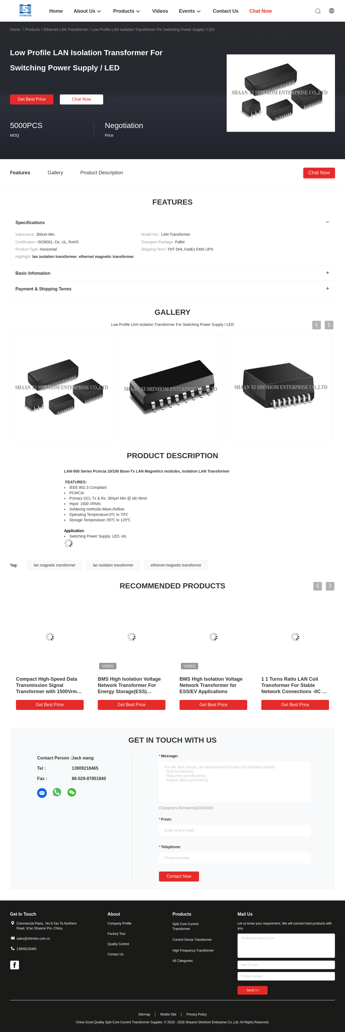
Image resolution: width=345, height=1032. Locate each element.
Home (15, 29)
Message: (169, 756)
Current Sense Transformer (192, 940)
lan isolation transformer (113, 565)
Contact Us (115, 954)
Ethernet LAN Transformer (66, 29)
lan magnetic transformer (55, 565)
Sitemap (144, 1014)
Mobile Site (168, 1014)
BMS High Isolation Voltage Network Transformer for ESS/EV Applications (211, 685)
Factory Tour (116, 934)
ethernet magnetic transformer (176, 565)
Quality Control (118, 944)
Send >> (252, 990)
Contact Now (179, 876)
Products (32, 29)
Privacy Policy (197, 1014)
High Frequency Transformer (193, 950)
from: (166, 819)
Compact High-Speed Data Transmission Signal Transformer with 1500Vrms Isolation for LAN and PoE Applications (48, 691)
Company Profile (120, 923)
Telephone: (171, 847)
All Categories (182, 961)
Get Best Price (31, 99)
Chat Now (81, 99)
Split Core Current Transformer (185, 926)
